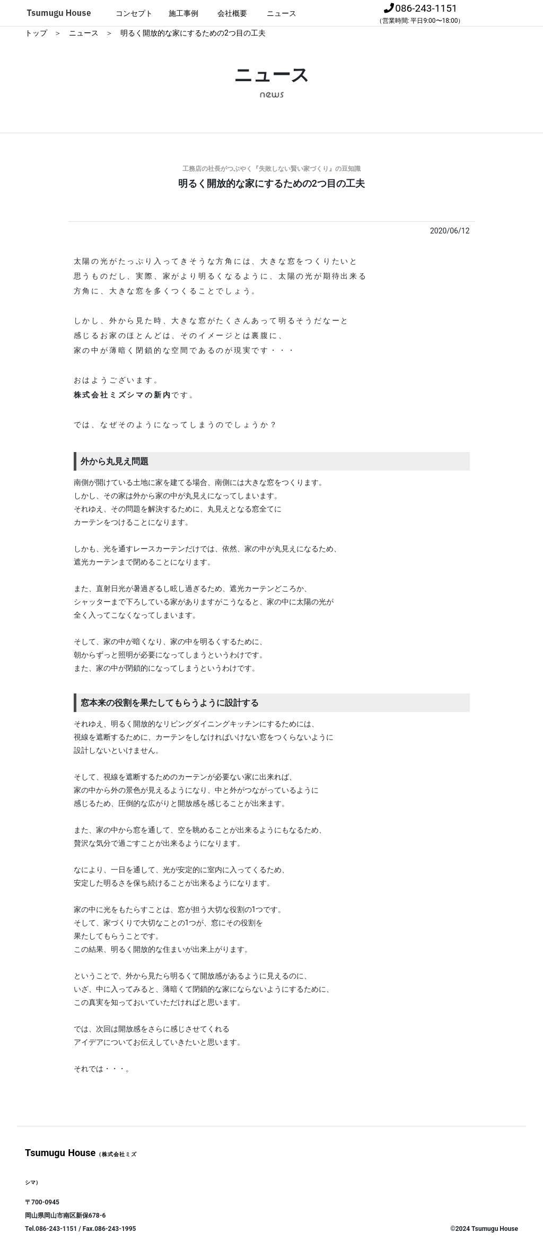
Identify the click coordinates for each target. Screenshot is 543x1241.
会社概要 (232, 13)
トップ (37, 33)
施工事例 (183, 13)
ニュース (281, 13)
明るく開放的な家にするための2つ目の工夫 (193, 33)
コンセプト (134, 13)
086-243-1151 (420, 13)
